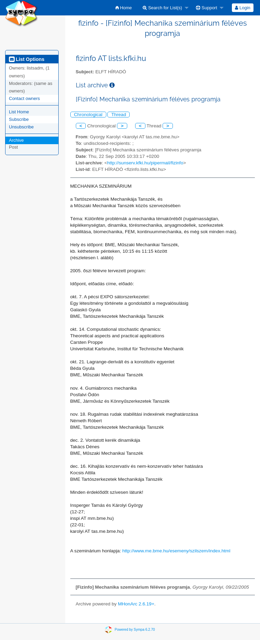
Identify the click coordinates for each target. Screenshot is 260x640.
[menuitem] (123, 7)
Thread (118, 114)
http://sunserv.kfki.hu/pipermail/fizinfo (145, 162)
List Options (26, 59)
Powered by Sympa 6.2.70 (135, 629)
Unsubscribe (21, 126)
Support (206, 7)
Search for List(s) (162, 7)
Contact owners (24, 98)
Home (124, 7)
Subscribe (19, 119)
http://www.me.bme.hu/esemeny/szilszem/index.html (176, 550)
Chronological (88, 114)
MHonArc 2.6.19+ (136, 603)
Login (242, 7)
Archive (16, 140)
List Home (19, 111)
